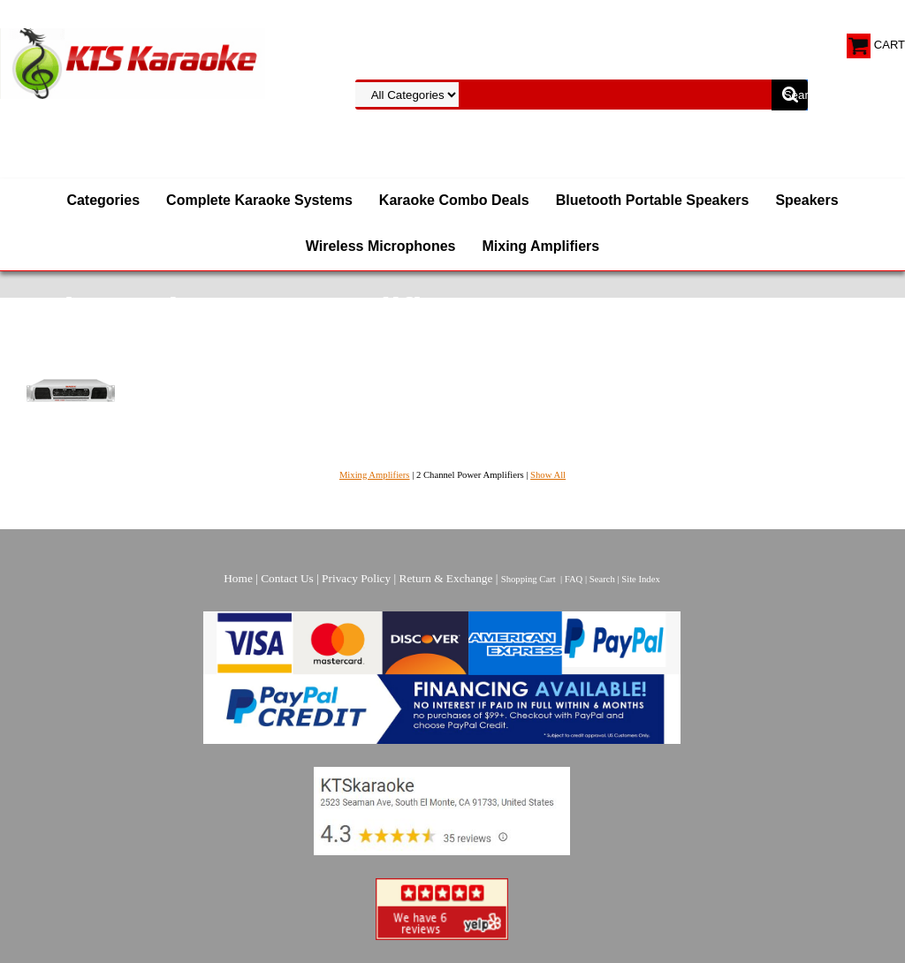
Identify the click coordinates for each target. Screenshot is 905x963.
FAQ (574, 579)
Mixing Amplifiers (540, 246)
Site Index (640, 579)
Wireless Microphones (381, 246)
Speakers (806, 200)
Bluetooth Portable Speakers (652, 200)
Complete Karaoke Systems (259, 200)
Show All (548, 475)
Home (238, 578)
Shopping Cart (528, 579)
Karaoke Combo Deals (454, 200)
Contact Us (287, 578)
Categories (103, 200)
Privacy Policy (356, 578)
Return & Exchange (446, 578)
